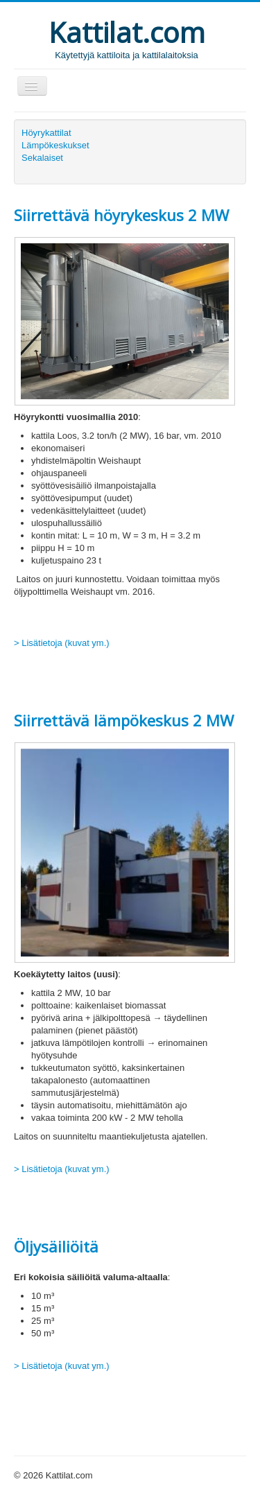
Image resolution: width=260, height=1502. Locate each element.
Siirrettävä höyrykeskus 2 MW (121, 214)
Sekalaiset (42, 157)
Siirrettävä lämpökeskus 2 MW (124, 720)
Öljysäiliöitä (56, 1246)
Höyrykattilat (46, 133)
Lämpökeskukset (55, 145)
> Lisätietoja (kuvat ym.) (62, 643)
